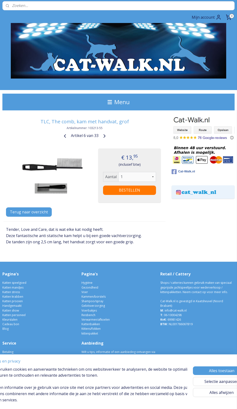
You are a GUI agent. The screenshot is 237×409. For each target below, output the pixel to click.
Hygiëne (86, 283)
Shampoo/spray (92, 301)
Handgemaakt (12, 306)
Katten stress (11, 292)
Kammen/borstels (93, 297)
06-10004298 (171, 315)
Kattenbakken (90, 324)
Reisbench (88, 315)
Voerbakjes (89, 310)
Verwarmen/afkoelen (95, 320)
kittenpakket (89, 333)
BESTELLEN (129, 190)
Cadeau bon (10, 324)
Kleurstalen (9, 320)
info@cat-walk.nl (176, 310)
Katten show (10, 310)
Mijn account (206, 17)
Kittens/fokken (91, 329)
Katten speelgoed (14, 283)
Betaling (7, 352)
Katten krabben (12, 297)
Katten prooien (12, 301)
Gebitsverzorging (93, 306)
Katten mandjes (12, 287)
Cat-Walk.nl (183, 172)
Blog (5, 329)
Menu (119, 102)
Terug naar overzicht (29, 212)
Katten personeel (14, 315)
